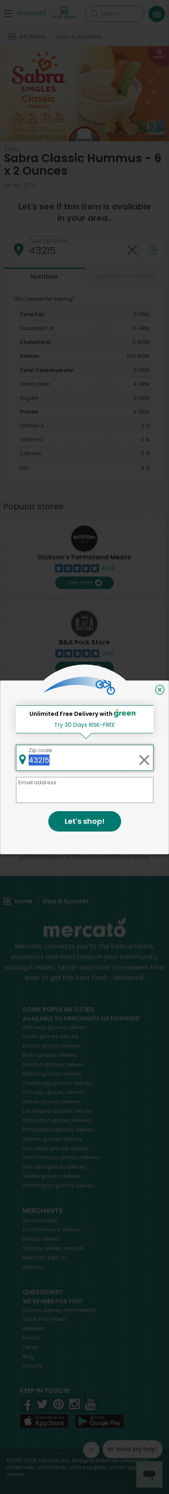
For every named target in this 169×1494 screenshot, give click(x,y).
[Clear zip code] (144, 758)
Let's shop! (85, 821)
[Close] (159, 690)
